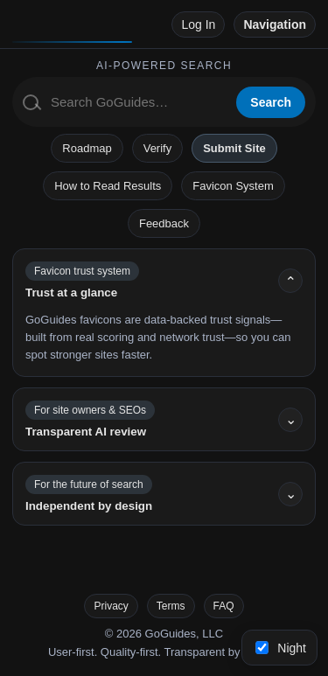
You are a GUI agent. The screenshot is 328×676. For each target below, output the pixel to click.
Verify (157, 148)
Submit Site (234, 148)
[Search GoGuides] (137, 102)
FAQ (223, 606)
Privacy (111, 606)
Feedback (164, 223)
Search (270, 102)
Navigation (274, 24)
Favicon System (232, 185)
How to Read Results (107, 185)
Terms (171, 606)
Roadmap (86, 148)
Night (281, 648)
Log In (198, 24)
